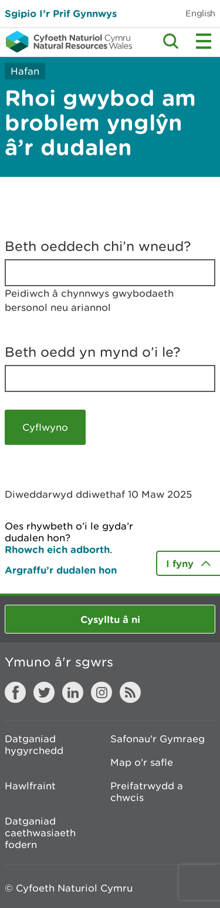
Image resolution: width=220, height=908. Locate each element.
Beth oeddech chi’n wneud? (98, 246)
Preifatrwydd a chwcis (146, 791)
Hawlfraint (30, 786)
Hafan (25, 71)
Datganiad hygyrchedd (34, 744)
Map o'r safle (141, 762)
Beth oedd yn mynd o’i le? (93, 352)
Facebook (15, 692)
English (200, 13)
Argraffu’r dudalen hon (61, 569)
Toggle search (170, 41)
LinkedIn (72, 692)
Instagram (101, 692)
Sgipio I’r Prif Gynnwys (61, 13)
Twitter (44, 692)
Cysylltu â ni (110, 619)
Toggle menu (203, 41)
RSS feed (130, 692)
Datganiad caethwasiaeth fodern (40, 832)
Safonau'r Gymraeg (157, 739)
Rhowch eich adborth (57, 549)
